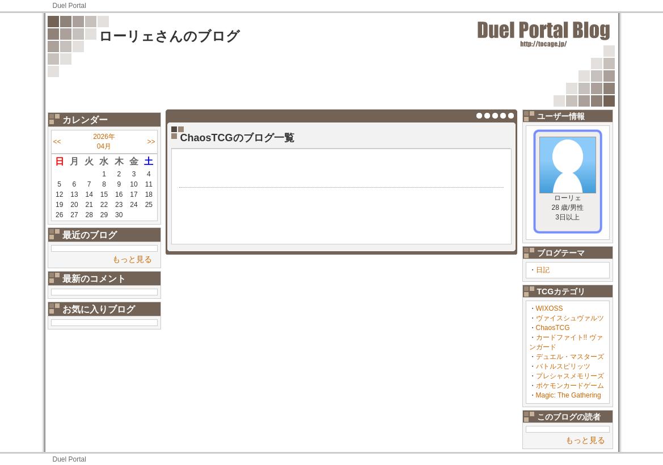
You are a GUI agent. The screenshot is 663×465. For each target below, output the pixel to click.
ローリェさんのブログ (169, 36)
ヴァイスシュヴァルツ (570, 318)
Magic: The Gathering (568, 395)
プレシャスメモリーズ (570, 376)
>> (151, 142)
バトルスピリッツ (563, 366)
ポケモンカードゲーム (570, 386)
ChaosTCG (553, 328)
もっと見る (132, 259)
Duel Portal (69, 6)
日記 (543, 270)
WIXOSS (549, 308)
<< (57, 142)
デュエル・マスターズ (570, 357)
